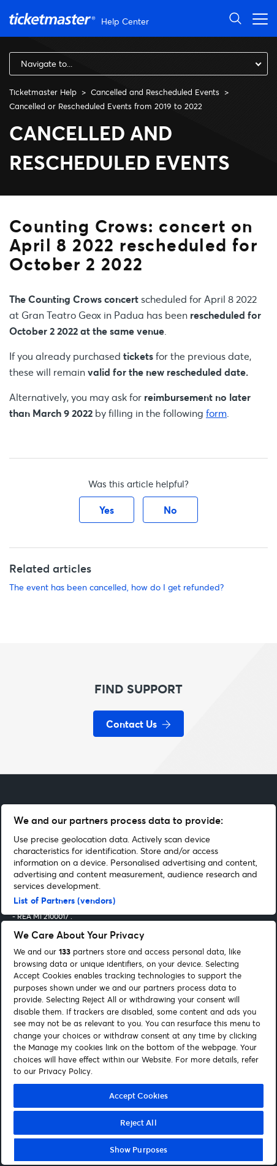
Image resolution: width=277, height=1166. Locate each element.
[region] (138, 984)
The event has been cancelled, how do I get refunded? (116, 587)
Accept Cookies (139, 1095)
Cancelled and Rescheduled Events (155, 91)
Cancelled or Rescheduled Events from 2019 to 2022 (105, 106)
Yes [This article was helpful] (106, 509)
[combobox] (138, 63)
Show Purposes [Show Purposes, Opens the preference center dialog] (139, 1149)
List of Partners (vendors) (64, 900)
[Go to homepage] (80, 18)
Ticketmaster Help (43, 91)
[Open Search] (235, 18)
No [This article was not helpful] (170, 509)
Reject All (138, 1122)
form (216, 412)
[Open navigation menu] (257, 18)
